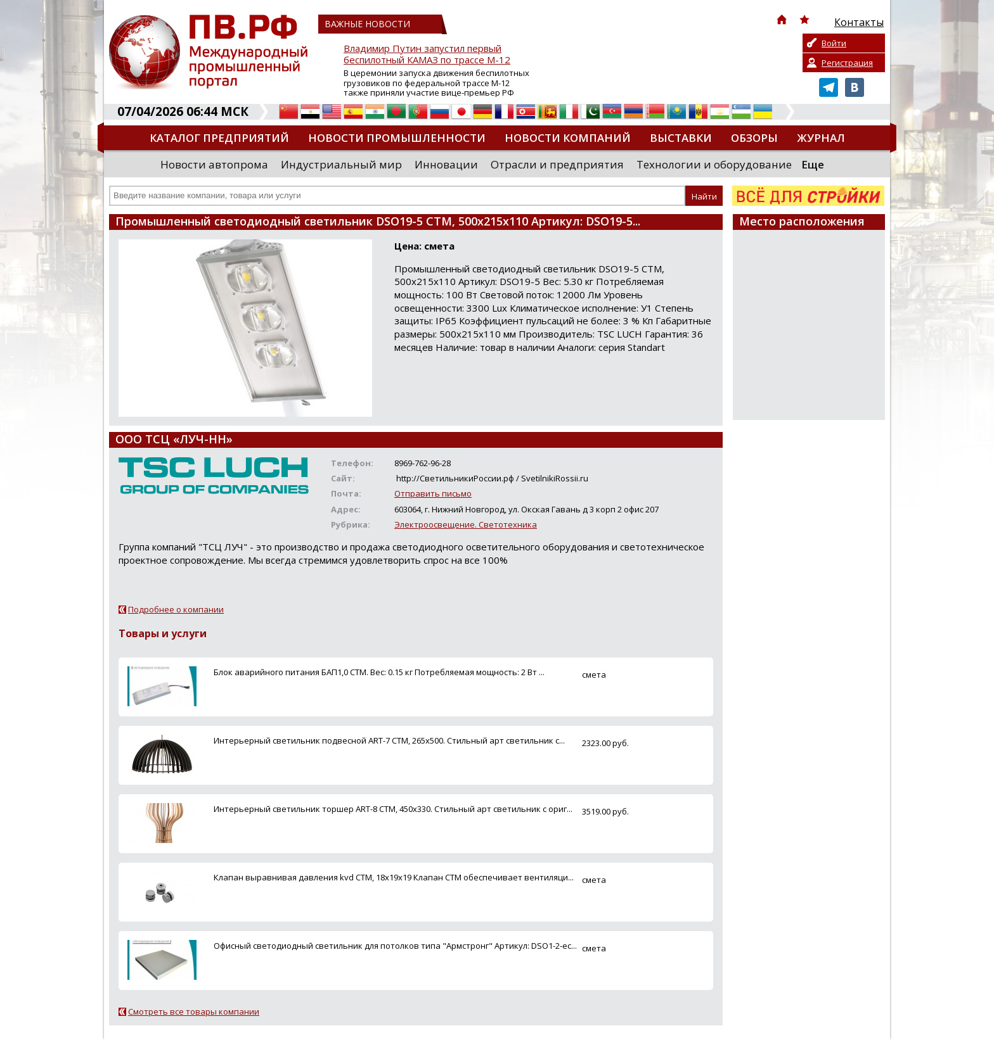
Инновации (446, 164)
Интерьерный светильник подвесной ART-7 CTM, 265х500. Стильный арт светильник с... (389, 740)
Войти (834, 43)
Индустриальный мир (341, 164)
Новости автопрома (214, 164)
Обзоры (754, 137)
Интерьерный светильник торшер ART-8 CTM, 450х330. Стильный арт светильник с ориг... (393, 809)
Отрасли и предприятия (557, 164)
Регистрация (847, 62)
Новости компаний (568, 137)
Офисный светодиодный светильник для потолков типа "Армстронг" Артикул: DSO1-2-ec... (395, 945)
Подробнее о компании (176, 609)
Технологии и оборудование (714, 164)
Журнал (821, 137)
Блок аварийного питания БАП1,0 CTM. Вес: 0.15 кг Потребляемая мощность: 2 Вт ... (379, 672)
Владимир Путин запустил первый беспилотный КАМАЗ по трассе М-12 (427, 54)
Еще (812, 164)
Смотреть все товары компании (193, 1011)
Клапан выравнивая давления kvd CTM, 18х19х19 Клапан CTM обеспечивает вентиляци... (394, 877)
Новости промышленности (397, 137)
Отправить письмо (433, 493)
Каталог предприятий (219, 137)
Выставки (681, 137)
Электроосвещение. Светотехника (465, 524)
